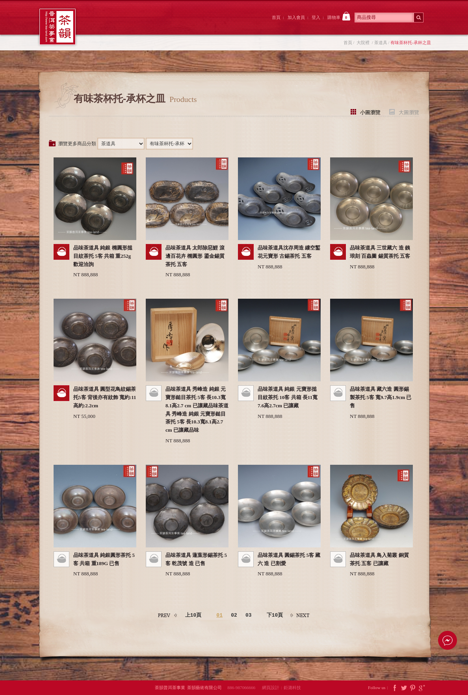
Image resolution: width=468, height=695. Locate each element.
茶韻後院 (196, 24)
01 (219, 615)
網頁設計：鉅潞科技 (281, 687)
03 (248, 615)
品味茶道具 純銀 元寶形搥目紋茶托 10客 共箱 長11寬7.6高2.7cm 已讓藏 (288, 397)
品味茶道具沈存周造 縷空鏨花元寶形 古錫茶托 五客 (289, 252)
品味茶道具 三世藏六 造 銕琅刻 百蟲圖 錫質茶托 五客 (380, 252)
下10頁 (275, 615)
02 (234, 615)
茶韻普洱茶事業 (57, 26)
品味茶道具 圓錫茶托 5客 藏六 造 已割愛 (289, 559)
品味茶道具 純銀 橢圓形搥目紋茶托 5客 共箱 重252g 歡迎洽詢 (102, 256)
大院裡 (152, 24)
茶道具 (380, 42)
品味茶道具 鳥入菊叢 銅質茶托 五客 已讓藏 (379, 559)
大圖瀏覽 (409, 112)
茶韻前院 (109, 24)
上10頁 (193, 615)
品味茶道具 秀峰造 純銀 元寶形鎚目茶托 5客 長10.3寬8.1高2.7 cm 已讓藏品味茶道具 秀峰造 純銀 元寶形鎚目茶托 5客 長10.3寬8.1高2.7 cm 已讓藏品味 (196, 409)
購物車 (338, 16)
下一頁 (300, 615)
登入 (316, 17)
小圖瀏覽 (370, 112)
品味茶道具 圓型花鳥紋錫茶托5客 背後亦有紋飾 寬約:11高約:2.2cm (104, 397)
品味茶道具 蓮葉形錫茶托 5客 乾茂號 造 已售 (196, 559)
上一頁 (168, 615)
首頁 (276, 17)
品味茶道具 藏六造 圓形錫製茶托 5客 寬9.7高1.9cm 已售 (380, 397)
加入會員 (296, 17)
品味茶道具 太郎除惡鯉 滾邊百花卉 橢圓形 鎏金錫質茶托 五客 (195, 256)
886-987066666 (244, 687)
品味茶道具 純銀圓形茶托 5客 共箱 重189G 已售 (104, 559)
